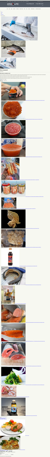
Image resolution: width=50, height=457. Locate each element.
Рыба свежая (2, 14)
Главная (7, 1)
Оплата (12, 1)
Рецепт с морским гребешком (2, 418)
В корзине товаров (40, 1)
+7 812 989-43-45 (39, 4)
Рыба (1, 13)
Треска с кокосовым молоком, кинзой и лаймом (4, 450)
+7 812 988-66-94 (30, 4)
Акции (21, 1)
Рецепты (18, 1)
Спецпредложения (27, 1)
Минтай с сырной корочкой (22, 449)
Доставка (24, 1)
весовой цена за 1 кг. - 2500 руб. (3, 79)
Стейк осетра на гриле (27, 435)
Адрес (19, 1)
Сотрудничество (15, 1)
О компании (10, 1)
